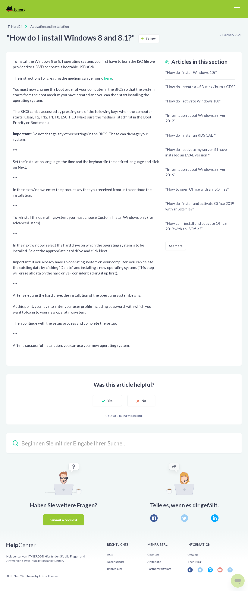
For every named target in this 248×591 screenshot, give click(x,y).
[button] (237, 9)
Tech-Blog (194, 561)
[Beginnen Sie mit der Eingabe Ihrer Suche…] (124, 443)
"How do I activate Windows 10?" (193, 101)
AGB (110, 554)
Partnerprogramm (159, 569)
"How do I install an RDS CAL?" (190, 135)
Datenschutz (115, 561)
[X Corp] (184, 518)
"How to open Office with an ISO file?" (197, 189)
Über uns (153, 554)
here (108, 78)
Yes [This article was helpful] (110, 400)
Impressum (114, 569)
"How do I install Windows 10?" (191, 72)
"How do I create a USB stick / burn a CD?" (200, 86)
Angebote (154, 561)
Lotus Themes (49, 576)
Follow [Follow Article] (151, 38)
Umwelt (193, 554)
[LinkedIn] (215, 518)
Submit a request (63, 520)
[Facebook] (154, 518)
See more (175, 246)
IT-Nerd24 (14, 26)
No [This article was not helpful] (143, 400)
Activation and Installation (49, 26)
